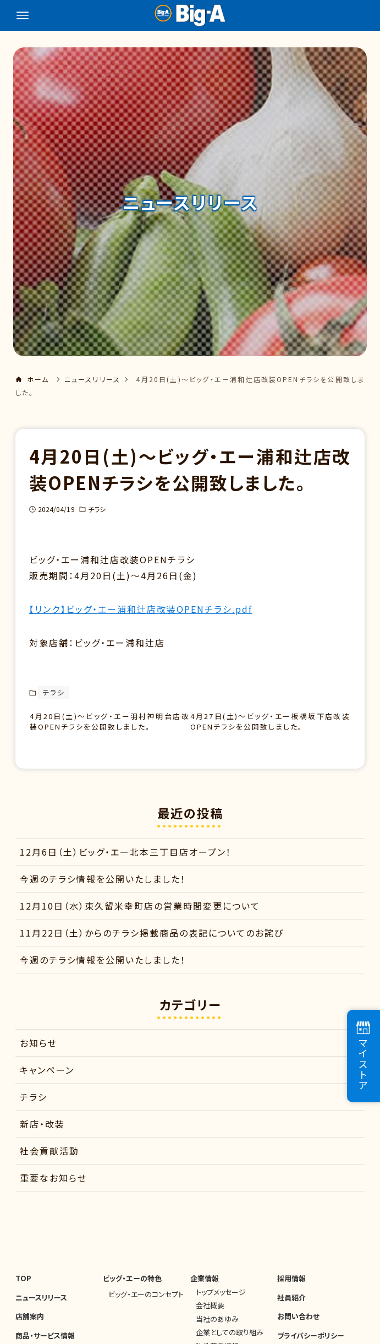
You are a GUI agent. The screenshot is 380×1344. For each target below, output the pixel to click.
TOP (23, 1286)
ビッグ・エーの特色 (132, 1286)
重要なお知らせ (53, 1186)
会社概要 (210, 1313)
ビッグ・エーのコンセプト (146, 1302)
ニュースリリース (41, 1305)
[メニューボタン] (23, 15)
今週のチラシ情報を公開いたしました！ (103, 886)
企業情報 (204, 1286)
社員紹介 (291, 1305)
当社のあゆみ (217, 1326)
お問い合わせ (298, 1324)
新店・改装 (42, 1132)
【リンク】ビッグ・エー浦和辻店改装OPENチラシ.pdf (140, 609)
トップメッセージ (221, 1299)
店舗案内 (29, 1324)
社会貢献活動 (49, 1159)
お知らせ (38, 1051)
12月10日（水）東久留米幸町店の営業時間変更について (140, 913)
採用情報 (291, 1286)
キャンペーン (47, 1078)
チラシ (97, 509)
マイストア (363, 1056)
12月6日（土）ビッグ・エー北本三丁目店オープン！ (126, 859)
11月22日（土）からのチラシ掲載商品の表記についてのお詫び (152, 940)
